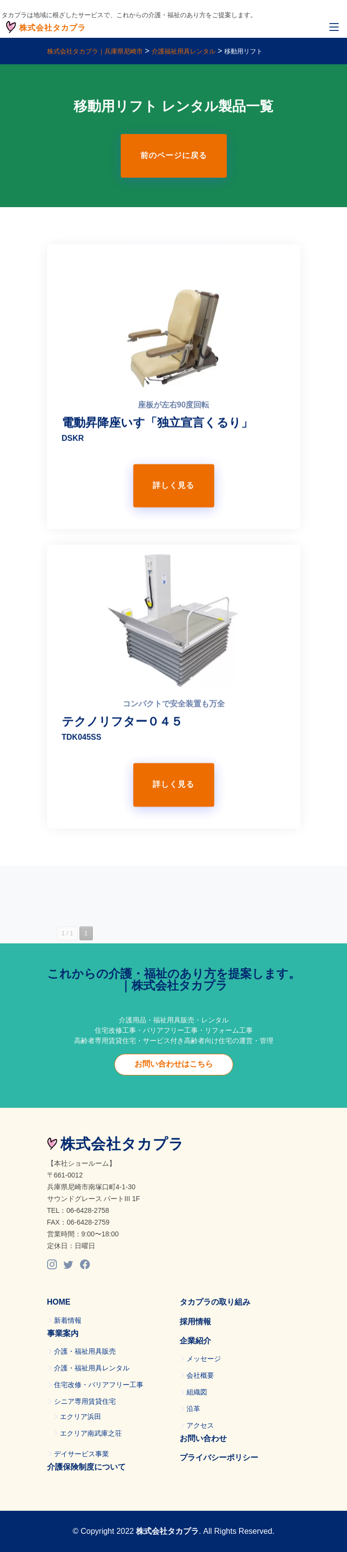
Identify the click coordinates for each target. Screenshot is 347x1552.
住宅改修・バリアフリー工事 (98, 1384)
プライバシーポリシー (219, 1457)
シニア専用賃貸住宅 (85, 1401)
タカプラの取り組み (215, 1302)
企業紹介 (195, 1341)
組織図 (197, 1392)
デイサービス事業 (81, 1453)
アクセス (200, 1425)
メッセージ (204, 1358)
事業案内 (63, 1333)
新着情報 (67, 1320)
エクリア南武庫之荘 (91, 1433)
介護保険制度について (86, 1467)
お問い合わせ (203, 1438)
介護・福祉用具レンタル (92, 1368)
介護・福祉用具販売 (85, 1351)
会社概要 (200, 1375)
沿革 (193, 1408)
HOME (59, 1302)
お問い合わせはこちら (173, 1064)
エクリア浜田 (80, 1416)
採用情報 (195, 1321)
